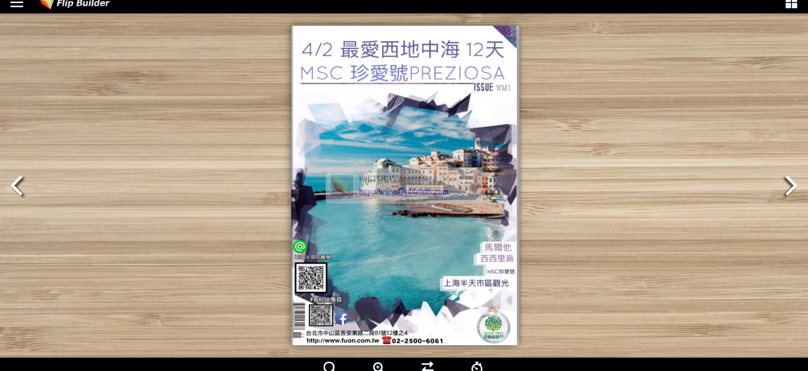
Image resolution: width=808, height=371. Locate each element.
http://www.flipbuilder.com (404, 191)
